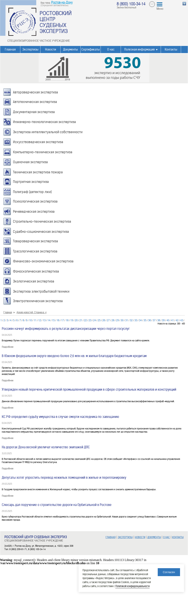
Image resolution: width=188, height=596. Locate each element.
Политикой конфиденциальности (132, 586)
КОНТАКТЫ (178, 537)
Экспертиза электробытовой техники (41, 291)
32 (131, 320)
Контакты (171, 49)
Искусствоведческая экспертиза (38, 142)
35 (145, 320)
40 (167, 320)
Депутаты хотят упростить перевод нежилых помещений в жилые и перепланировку (64, 478)
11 (35, 320)
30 (122, 320)
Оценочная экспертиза (30, 162)
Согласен (169, 572)
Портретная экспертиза (31, 182)
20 (76, 320)
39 (163, 320)
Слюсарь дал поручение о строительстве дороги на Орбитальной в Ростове (57, 505)
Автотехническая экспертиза (35, 102)
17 (62, 320)
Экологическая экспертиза (33, 281)
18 (67, 320)
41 (172, 320)
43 (181, 320)
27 (108, 320)
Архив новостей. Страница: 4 (31, 312)
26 (103, 320)
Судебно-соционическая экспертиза (41, 231)
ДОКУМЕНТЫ (154, 537)
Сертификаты (90, 49)
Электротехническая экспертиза (38, 301)
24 (94, 320)
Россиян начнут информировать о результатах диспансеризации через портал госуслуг (66, 329)
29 (117, 320)
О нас (111, 49)
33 (135, 320)
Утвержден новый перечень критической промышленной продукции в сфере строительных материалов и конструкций (89, 389)
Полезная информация (139, 49)
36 (149, 320)
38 (158, 320)
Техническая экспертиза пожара (38, 172)
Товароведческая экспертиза (35, 241)
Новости (50, 49)
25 (99, 320)
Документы (70, 49)
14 (48, 320)
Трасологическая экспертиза (35, 251)
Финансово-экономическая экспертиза (43, 261)
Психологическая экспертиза (35, 201)
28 (113, 320)
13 (44, 320)
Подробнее (7, 346)
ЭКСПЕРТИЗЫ (125, 537)
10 (30, 320)
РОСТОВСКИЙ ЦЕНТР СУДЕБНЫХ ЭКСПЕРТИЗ (56, 22)
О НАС (166, 537)
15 (53, 320)
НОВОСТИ (140, 537)
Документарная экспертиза (34, 112)
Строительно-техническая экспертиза (42, 221)
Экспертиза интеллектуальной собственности (47, 132)
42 (177, 320)
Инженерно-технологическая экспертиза (44, 122)
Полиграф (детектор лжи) (32, 192)
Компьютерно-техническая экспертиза (42, 152)
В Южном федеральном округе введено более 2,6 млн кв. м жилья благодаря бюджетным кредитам (74, 356)
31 (126, 320)
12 (39, 320)
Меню (160, 9)
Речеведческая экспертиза (34, 211)
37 (154, 320)
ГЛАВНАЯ (111, 537)
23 (90, 320)
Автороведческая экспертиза (35, 92)
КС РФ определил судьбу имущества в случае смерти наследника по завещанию (60, 417)
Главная (10, 49)
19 (71, 320)
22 (85, 320)
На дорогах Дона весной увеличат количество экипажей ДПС (46, 447)
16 (58, 320)
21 (80, 320)
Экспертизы (30, 49)
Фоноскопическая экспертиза (36, 271)
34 (140, 320)
